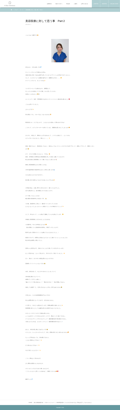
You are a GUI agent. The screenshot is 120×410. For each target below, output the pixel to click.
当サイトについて (50, 402)
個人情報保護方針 (38, 402)
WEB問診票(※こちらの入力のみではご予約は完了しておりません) (73, 402)
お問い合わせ (84, 3)
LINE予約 (96, 3)
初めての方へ (59, 3)
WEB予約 (104, 3)
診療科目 (49, 3)
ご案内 (75, 3)
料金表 (68, 3)
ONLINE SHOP (114, 3)
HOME (30, 402)
